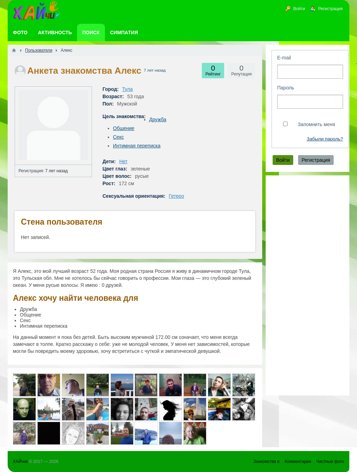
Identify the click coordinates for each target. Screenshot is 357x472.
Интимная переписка (136, 145)
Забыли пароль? (325, 138)
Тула (127, 89)
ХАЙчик (20, 461)
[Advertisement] (307, 285)
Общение (123, 128)
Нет (123, 161)
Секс (118, 137)
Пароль (285, 87)
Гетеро (176, 196)
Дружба (157, 119)
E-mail (284, 57)
